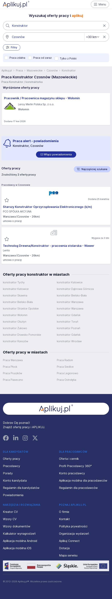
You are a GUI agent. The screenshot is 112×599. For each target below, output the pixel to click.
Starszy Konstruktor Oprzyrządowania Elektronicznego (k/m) (47, 207)
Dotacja (64, 548)
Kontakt (64, 519)
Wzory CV (10, 519)
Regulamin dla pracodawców (78, 488)
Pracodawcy (11, 466)
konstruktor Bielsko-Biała (72, 295)
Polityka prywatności (73, 526)
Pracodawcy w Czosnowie (15, 185)
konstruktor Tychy (14, 282)
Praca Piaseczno (13, 379)
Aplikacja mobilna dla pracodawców (83, 480)
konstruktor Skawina (15, 295)
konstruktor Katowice (70, 282)
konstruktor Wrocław (69, 341)
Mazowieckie (35, 70)
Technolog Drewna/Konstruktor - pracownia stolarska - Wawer (48, 246)
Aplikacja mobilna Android (20, 541)
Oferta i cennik (69, 459)
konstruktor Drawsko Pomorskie (22, 334)
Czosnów (52, 70)
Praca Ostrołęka (66, 379)
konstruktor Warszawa (70, 301)
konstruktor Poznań (68, 328)
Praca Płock (10, 366)
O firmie (64, 512)
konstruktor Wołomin (15, 315)
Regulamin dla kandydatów (21, 488)
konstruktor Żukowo (15, 328)
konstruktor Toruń (67, 321)
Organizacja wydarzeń (74, 533)
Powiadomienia (13, 495)
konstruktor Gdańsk (68, 315)
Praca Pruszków (12, 373)
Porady (8, 473)
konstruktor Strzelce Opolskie (21, 308)
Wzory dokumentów (16, 526)
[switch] (56, 154)
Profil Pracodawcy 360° (75, 466)
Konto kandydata (15, 480)
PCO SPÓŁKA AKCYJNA (17, 211)
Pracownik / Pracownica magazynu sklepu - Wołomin (42, 98)
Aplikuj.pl (6, 70)
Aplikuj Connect (69, 541)
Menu (100, 4)
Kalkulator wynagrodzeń (19, 533)
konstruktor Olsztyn (14, 321)
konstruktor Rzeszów (15, 341)
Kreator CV (10, 512)
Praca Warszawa (13, 360)
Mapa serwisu (68, 555)
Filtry (11, 47)
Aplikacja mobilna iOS (17, 548)
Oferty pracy (11, 459)
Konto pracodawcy (72, 473)
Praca (19, 70)
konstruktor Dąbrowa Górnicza (75, 288)
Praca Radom (65, 360)
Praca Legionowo (67, 373)
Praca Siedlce (65, 366)
